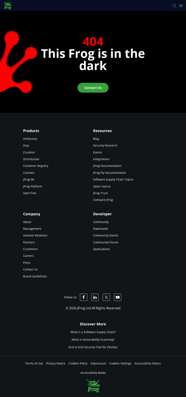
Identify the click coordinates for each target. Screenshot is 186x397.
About (27, 222)
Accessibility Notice (148, 363)
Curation (29, 152)
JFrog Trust (100, 193)
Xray (26, 145)
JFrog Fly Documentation (109, 173)
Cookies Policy (78, 363)
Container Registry (35, 166)
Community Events (105, 235)
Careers (28, 256)
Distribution (31, 159)
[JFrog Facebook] (84, 297)
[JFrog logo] (9, 5)
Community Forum (105, 242)
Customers (30, 249)
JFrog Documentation (107, 166)
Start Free (29, 193)
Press (26, 263)
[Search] (174, 5)
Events (97, 152)
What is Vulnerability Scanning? (93, 339)
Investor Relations (35, 235)
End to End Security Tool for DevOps (93, 347)
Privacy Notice (55, 363)
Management (32, 229)
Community (101, 222)
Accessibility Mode (93, 373)
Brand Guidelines (35, 276)
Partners (29, 242)
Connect (28, 173)
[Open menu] (181, 5)
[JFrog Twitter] (106, 297)
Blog (96, 139)
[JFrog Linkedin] (95, 297)
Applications (101, 249)
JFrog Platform (32, 186)
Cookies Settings (120, 363)
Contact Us (30, 269)
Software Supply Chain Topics (113, 179)
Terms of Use (34, 363)
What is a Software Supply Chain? (93, 332)
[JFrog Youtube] (118, 297)
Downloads (100, 229)
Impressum (98, 363)
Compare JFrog (103, 200)
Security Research (105, 145)
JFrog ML (29, 179)
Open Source (102, 186)
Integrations (101, 159)
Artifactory (30, 139)
